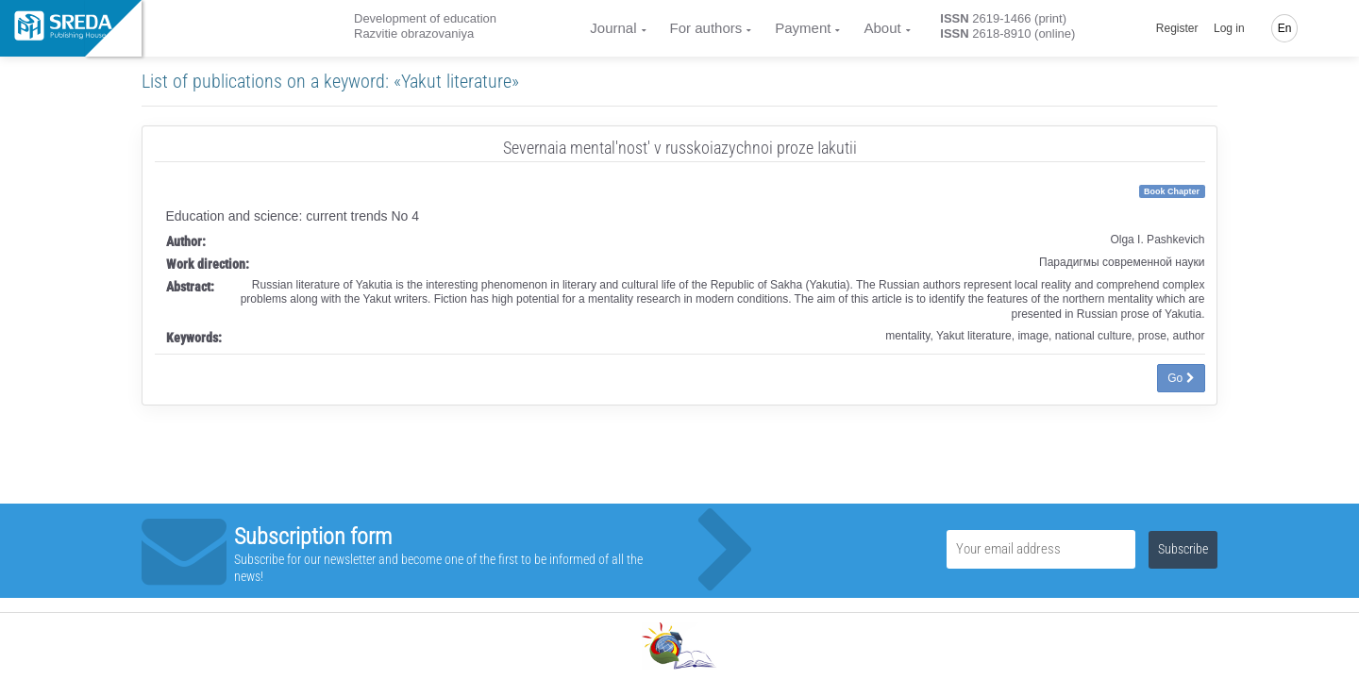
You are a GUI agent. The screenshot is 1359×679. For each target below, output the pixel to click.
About (882, 28)
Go (1180, 378)
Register (1177, 28)
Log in (1229, 28)
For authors (706, 28)
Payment (802, 28)
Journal (613, 28)
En (1285, 28)
